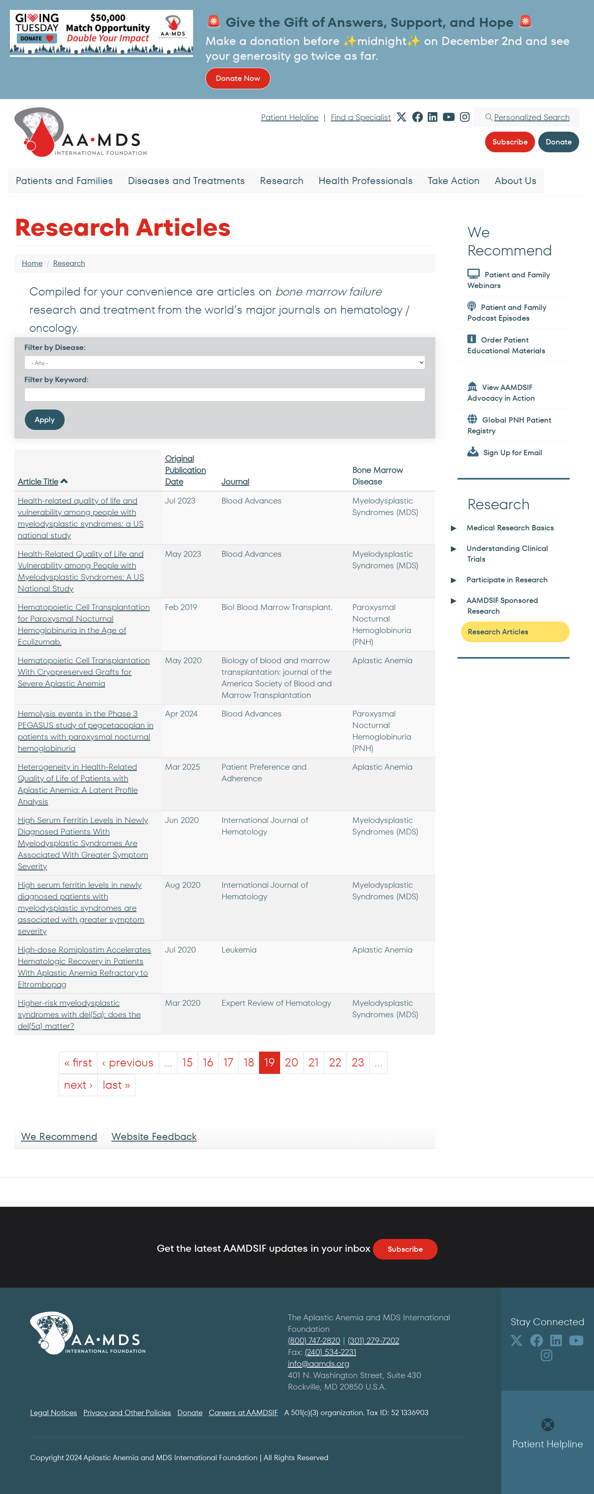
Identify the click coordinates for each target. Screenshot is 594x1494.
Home (32, 263)
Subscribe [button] (510, 142)
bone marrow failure (328, 292)
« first (78, 1062)
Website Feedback (154, 1136)
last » (116, 1085)
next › (78, 1085)
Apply (45, 419)
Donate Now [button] (238, 78)
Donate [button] (559, 142)
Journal (235, 481)
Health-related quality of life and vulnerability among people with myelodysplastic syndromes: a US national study (81, 518)
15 (187, 1062)
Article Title (43, 481)
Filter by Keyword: (56, 379)
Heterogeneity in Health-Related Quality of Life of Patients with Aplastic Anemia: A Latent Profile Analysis (78, 784)
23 (358, 1062)
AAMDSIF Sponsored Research (502, 605)
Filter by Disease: (55, 347)
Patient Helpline (289, 117)
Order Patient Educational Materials (506, 345)
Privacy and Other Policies (127, 1412)
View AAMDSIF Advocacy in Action (501, 392)
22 (335, 1062)
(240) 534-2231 (330, 1352)
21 (314, 1062)
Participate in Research (507, 579)
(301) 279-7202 (373, 1340)
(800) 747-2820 (314, 1340)
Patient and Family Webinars (508, 280)
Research (282, 180)
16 (208, 1062)
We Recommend (59, 1136)
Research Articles (498, 631)
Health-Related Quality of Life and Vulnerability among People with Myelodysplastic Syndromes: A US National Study (81, 571)
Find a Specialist (361, 117)
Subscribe (405, 1249)
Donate (190, 1412)
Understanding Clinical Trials (507, 553)
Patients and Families (64, 180)
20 (291, 1062)
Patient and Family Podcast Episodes (506, 312)
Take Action (454, 180)
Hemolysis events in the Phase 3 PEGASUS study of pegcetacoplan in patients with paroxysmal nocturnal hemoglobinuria (85, 731)
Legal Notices (53, 1412)
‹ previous (128, 1062)
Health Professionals (365, 180)
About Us (516, 180)
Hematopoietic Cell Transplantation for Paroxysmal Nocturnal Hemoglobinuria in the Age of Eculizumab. (84, 624)
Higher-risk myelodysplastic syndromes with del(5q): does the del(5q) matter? (79, 1014)
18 (249, 1062)
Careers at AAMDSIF (243, 1412)
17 (228, 1062)
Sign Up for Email (504, 452)
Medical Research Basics (510, 527)
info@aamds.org (318, 1363)
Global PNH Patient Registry (509, 425)
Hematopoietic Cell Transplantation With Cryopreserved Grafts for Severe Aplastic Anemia (84, 672)
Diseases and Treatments (186, 180)
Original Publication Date (185, 470)
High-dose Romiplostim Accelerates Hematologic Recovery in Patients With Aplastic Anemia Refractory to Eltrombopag (84, 967)
